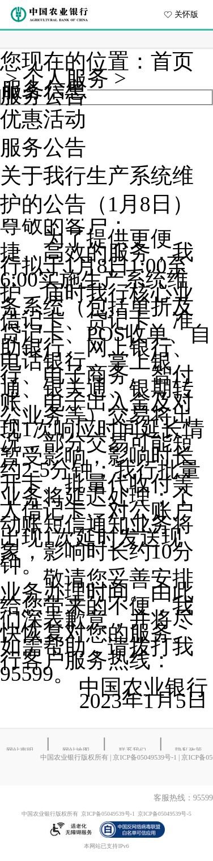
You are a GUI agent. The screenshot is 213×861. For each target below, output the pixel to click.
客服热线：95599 (183, 797)
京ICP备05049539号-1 (145, 757)
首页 (172, 61)
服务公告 (43, 147)
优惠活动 (43, 119)
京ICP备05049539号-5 (164, 814)
